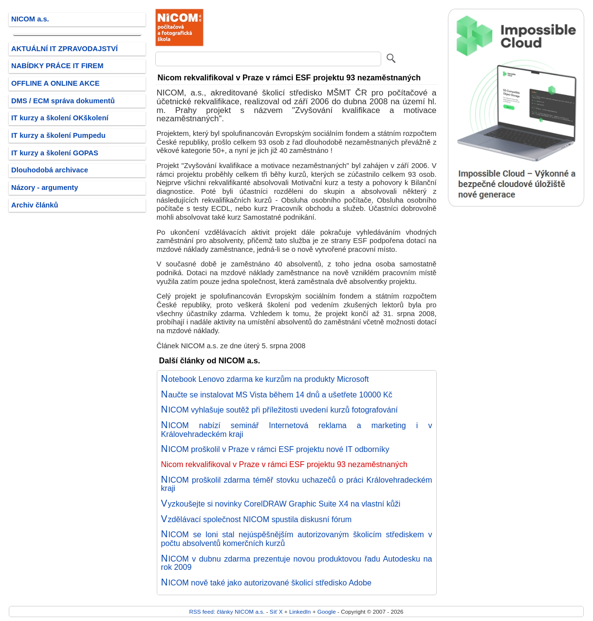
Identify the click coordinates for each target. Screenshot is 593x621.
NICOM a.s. (30, 19)
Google (326, 611)
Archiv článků (34, 205)
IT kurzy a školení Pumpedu (58, 135)
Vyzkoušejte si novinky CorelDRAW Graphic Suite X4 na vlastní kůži (281, 503)
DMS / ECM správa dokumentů (63, 101)
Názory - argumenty (44, 187)
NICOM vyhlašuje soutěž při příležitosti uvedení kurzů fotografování (279, 409)
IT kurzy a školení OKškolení (60, 118)
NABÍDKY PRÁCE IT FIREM (57, 66)
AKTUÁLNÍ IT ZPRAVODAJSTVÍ (64, 49)
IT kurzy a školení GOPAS (54, 153)
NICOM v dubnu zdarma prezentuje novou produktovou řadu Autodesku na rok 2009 (296, 563)
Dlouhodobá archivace (49, 170)
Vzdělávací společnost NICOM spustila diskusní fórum (256, 519)
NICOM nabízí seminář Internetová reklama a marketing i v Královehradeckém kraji (296, 429)
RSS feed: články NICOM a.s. (226, 611)
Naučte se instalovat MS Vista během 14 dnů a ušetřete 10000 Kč (276, 394)
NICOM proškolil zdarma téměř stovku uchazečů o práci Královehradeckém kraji (296, 484)
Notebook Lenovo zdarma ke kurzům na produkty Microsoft (265, 379)
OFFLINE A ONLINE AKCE (55, 83)
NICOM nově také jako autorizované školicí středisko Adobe (266, 582)
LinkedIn (300, 611)
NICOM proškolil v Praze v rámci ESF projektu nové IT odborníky (275, 449)
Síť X (276, 611)
